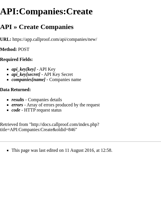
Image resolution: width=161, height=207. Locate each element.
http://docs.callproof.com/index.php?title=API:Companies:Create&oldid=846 (49, 127)
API (6, 26)
